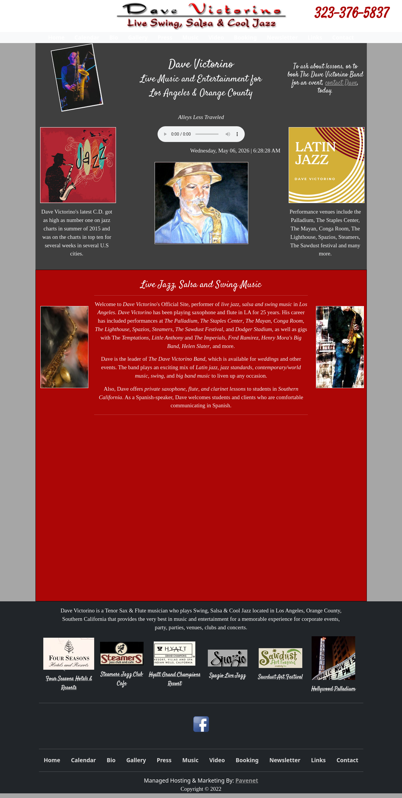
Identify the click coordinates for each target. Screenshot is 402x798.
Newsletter (282, 37)
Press (165, 37)
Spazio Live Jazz (227, 676)
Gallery (138, 37)
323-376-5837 (352, 14)
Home (56, 37)
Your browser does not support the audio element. (201, 134)
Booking (245, 37)
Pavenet (246, 780)
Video (216, 37)
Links (315, 37)
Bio (113, 37)
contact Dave (341, 83)
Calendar (86, 37)
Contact (343, 37)
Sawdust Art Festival (280, 677)
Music (190, 37)
